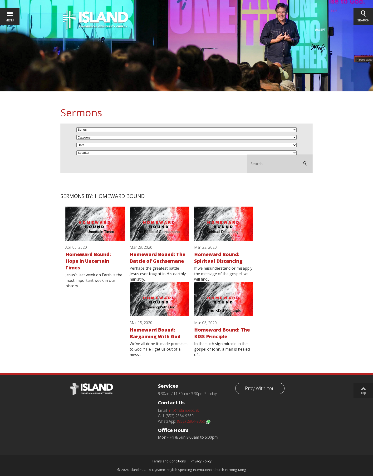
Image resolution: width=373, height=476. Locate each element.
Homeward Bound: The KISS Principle (222, 333)
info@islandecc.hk (183, 410)
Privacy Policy (201, 461)
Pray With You (260, 388)
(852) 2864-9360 (194, 421)
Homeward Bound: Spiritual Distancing (218, 257)
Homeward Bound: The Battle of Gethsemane (157, 257)
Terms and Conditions (169, 461)
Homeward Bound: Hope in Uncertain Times (88, 261)
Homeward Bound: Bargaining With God (155, 333)
